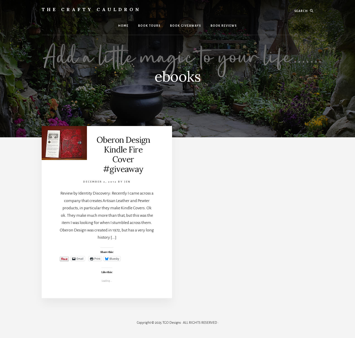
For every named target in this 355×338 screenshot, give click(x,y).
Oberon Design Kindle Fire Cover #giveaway (123, 154)
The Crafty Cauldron (91, 9)
